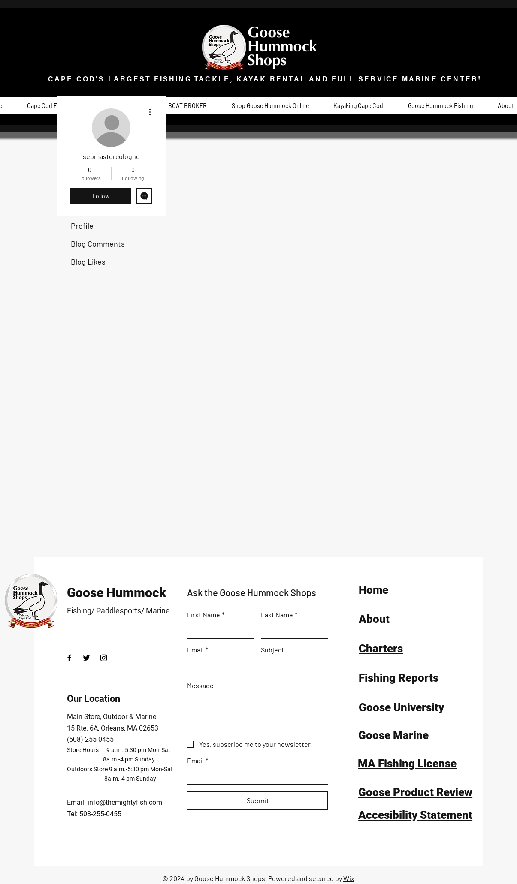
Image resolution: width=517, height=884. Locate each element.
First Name (205, 614)
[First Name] (218, 630)
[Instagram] (103, 657)
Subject (272, 650)
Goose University (401, 707)
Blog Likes (88, 261)
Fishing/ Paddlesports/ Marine (118, 610)
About (374, 619)
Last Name (279, 614)
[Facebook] (69, 657)
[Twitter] (86, 657)
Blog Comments (98, 243)
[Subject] (292, 665)
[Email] (218, 665)
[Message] (257, 712)
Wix (348, 878)
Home (373, 589)
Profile (82, 225)
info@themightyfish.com (125, 802)
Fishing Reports (398, 677)
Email (197, 650)
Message (200, 685)
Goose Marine (393, 735)
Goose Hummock (116, 592)
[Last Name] (292, 630)
